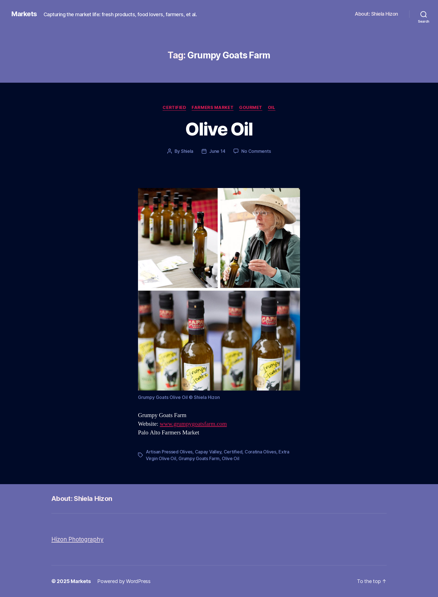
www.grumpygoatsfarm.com (193, 424)
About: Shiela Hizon (376, 14)
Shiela (187, 151)
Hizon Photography (77, 539)
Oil (271, 107)
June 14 (217, 151)
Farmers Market (213, 107)
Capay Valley (208, 452)
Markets (24, 14)
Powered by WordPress (124, 581)
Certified (174, 107)
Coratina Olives (260, 452)
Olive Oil (219, 129)
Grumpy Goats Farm (198, 458)
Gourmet (250, 107)
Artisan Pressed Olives (169, 452)
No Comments (256, 151)
